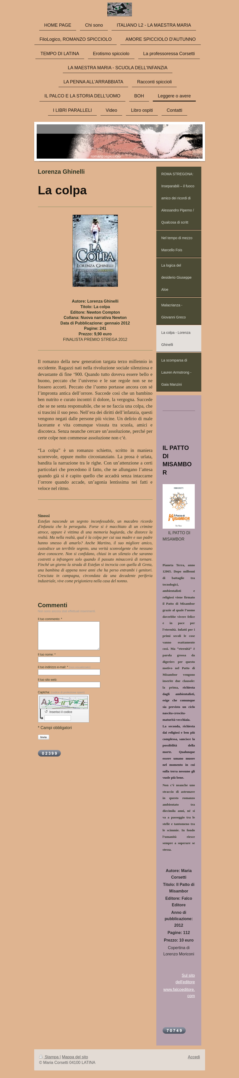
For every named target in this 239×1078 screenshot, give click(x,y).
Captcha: (61, 692)
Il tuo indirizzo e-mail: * (64, 667)
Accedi (194, 1057)
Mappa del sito (75, 1057)
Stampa (49, 1057)
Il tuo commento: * (50, 619)
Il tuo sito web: (47, 679)
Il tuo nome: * (47, 654)
